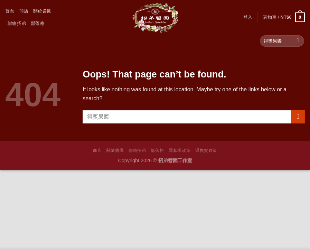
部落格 (38, 23)
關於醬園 (42, 10)
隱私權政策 (179, 150)
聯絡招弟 (17, 23)
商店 (24, 10)
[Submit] (297, 41)
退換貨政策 (206, 150)
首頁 (10, 10)
